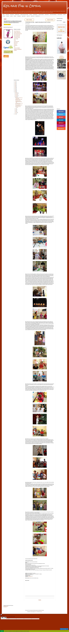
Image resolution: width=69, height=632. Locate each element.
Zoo (14, 46)
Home (3, 14)
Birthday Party (17, 14)
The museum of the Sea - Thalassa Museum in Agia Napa (18, 102)
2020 (15, 85)
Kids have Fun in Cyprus (22, 6)
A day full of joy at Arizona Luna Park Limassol (18, 98)
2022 (15, 83)
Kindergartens (35, 14)
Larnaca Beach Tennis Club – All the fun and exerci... (19, 103)
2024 (15, 81)
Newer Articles (50, 19)
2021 (15, 84)
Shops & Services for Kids (24, 14)
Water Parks (16, 42)
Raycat (36, 611)
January (16, 112)
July (15, 108)
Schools (30, 14)
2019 (15, 86)
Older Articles (29, 19)
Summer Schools (41, 14)
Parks (15, 40)
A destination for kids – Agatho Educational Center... (18, 99)
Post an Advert (60, 14)
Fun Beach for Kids (17, 37)
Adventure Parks (16, 41)
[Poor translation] (5, 617)
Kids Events (12, 14)
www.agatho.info (30, 576)
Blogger (41, 611)
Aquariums (15, 45)
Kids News (7, 14)
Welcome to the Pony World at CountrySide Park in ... (18, 105)
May (15, 110)
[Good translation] (2, 617)
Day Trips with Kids (17, 36)
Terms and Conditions (53, 14)
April (15, 111)
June (15, 109)
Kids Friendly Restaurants (18, 33)
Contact (64, 14)
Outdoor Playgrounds (17, 32)
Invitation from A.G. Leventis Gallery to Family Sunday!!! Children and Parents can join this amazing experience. (21, 631)
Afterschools (47, 14)
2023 (15, 82)
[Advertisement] (18, 65)
